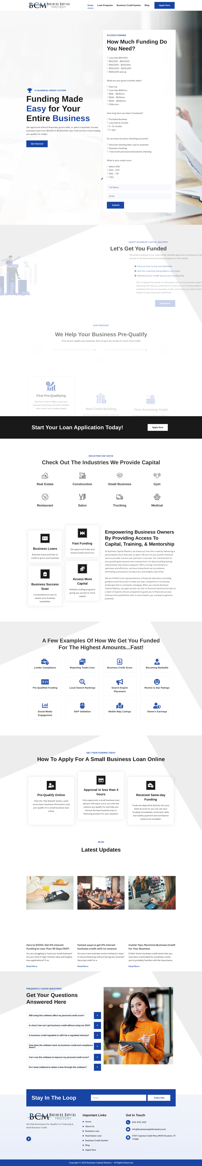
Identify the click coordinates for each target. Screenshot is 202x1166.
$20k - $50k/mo (117, 135)
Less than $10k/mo (118, 127)
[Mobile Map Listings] (120, 706)
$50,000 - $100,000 (119, 98)
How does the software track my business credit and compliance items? (61, 1046)
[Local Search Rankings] (82, 682)
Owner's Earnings (157, 711)
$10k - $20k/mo (117, 131)
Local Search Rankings (82, 687)
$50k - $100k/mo (117, 138)
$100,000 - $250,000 (120, 102)
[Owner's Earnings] (157, 706)
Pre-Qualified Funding (45, 687)
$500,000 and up (117, 109)
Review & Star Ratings (157, 687)
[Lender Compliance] (45, 662)
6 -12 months (115, 164)
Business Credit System (129, 5)
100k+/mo (114, 142)
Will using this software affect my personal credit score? (56, 1015)
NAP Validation (82, 711)
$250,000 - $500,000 (120, 106)
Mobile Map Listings (119, 711)
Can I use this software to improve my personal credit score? (59, 1057)
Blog (147, 5)
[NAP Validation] (82, 706)
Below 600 (114, 204)
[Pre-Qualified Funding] (45, 682)
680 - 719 (114, 211)
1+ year (112, 167)
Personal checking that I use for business (129, 182)
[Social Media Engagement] (45, 706)
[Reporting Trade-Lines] (82, 662)
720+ (111, 214)
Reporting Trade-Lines (82, 667)
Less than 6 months (118, 160)
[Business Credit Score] (120, 662)
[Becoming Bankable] (157, 662)
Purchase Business (118, 156)
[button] (63, 1015)
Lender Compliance (45, 667)
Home (90, 5)
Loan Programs (105, 5)
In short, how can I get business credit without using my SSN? (59, 1025)
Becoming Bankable (157, 667)
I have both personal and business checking (130, 189)
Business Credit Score (119, 667)
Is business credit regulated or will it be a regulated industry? (59, 1035)
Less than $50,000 (118, 95)
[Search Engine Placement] (120, 682)
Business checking (118, 185)
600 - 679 (114, 207)
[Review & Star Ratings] (157, 682)
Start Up (113, 124)
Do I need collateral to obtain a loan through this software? (58, 1067)
